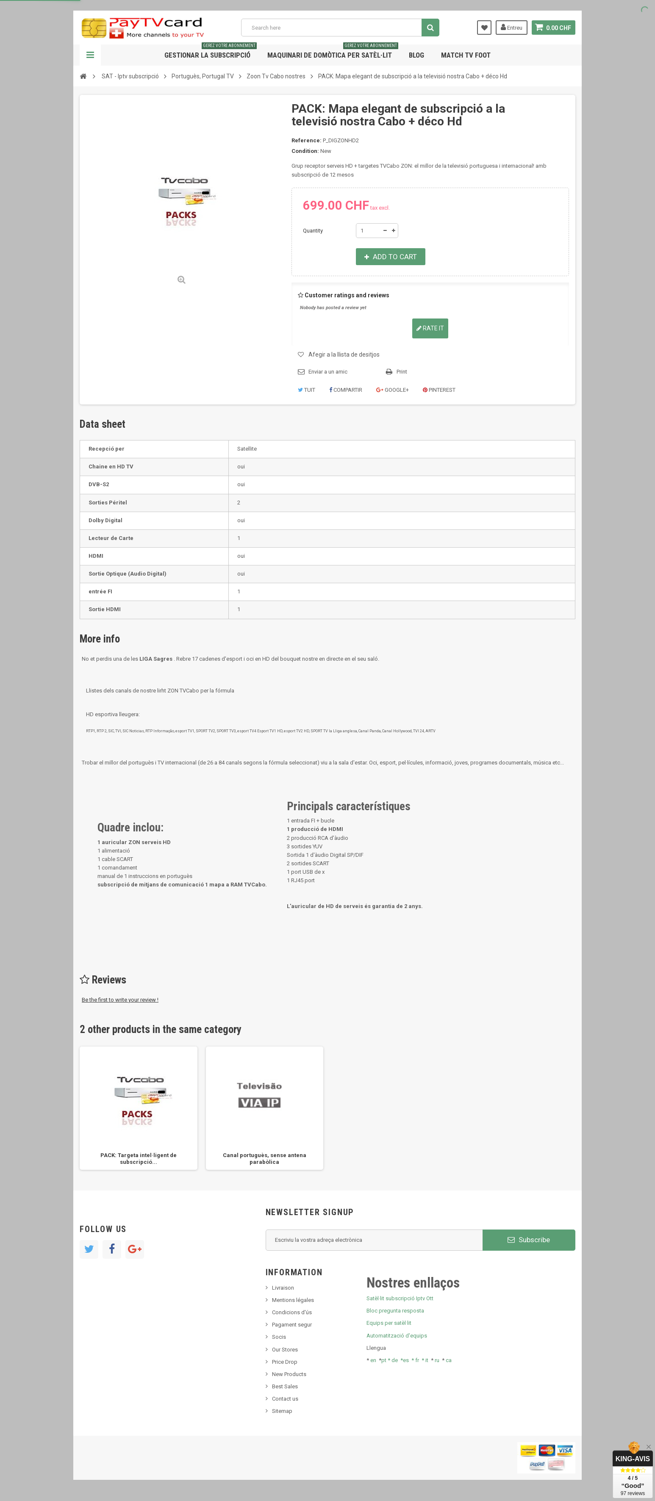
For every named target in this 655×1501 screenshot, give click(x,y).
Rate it (430, 328)
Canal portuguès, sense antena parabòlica (264, 1158)
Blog (416, 55)
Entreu (511, 27)
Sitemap (282, 1411)
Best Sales (285, 1386)
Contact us (285, 1399)
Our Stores (285, 1349)
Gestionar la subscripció (210, 51)
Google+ (392, 390)
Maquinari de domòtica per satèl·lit (332, 51)
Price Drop (284, 1362)
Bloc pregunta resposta (395, 1310)
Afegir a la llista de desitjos (344, 354)
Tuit (306, 390)
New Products (289, 1374)
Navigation (90, 55)
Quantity (313, 230)
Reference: (306, 140)
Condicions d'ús (292, 1312)
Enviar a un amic (327, 371)
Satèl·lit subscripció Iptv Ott (399, 1298)
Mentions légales (293, 1300)
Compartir (345, 390)
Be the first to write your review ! (120, 1000)
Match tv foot (466, 55)
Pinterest (439, 390)
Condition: (305, 151)
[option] (138, 1108)
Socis (279, 1337)
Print (402, 371)
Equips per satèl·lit (388, 1323)
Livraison (283, 1288)
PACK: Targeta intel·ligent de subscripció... (138, 1158)
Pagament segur (292, 1324)
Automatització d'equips (396, 1335)
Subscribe (529, 1239)
